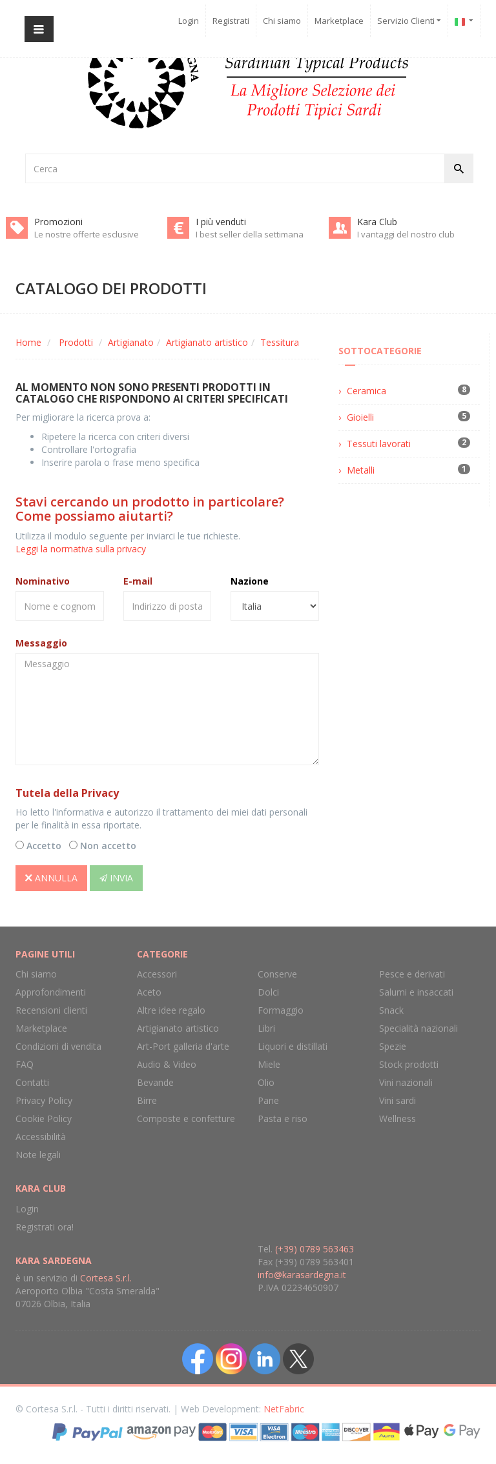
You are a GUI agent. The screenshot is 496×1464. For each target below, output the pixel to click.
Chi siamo (282, 20)
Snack (391, 1010)
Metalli (361, 470)
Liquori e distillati (292, 1046)
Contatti (32, 1082)
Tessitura (279, 342)
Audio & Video (166, 1064)
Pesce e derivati (412, 974)
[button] (464, 21)
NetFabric (284, 1409)
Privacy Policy (44, 1100)
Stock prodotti (409, 1064)
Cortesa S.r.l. (106, 1278)
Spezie (392, 1046)
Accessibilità (41, 1136)
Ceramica (366, 391)
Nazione (250, 581)
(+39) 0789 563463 (314, 1249)
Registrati (230, 20)
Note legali (38, 1154)
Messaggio (41, 643)
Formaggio (281, 1010)
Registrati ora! (45, 1227)
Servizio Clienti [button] (409, 20)
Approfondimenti (51, 992)
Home (28, 342)
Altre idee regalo (171, 1010)
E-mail (137, 581)
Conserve (277, 974)
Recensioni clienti (51, 1010)
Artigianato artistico (207, 342)
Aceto (149, 992)
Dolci (268, 992)
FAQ (25, 1064)
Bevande (155, 1082)
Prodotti (76, 342)
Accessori (157, 974)
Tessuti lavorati (379, 443)
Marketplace (339, 20)
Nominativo (43, 581)
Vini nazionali (406, 1082)
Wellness (397, 1118)
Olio (266, 1082)
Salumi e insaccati (416, 992)
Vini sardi (397, 1100)
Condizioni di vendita (58, 1046)
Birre (147, 1100)
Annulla (51, 878)
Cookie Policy (44, 1118)
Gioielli (360, 417)
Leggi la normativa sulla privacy (81, 549)
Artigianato (131, 342)
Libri (266, 1028)
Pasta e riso (282, 1118)
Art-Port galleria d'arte (183, 1046)
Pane (268, 1100)
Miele (269, 1064)
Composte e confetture (186, 1118)
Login (188, 20)
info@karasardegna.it (302, 1274)
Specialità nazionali (418, 1028)
